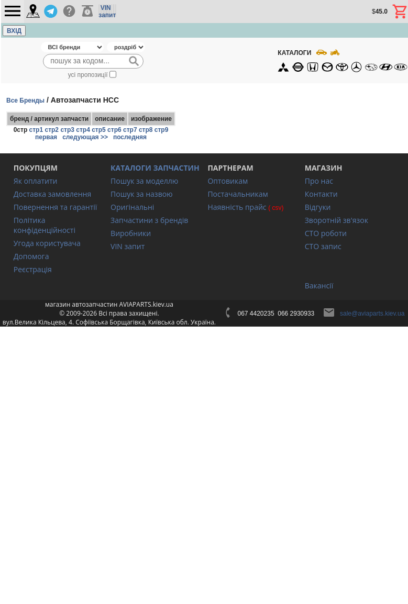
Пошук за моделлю (144, 181)
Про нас (319, 181)
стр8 (146, 129)
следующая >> (85, 137)
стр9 (162, 129)
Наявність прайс (236, 207)
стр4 (83, 129)
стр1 (36, 129)
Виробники (131, 233)
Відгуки (318, 207)
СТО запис (323, 246)
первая (46, 137)
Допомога (31, 256)
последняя (130, 137)
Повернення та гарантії (55, 207)
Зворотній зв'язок (336, 220)
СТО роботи (326, 233)
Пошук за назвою (142, 194)
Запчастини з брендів (149, 220)
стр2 (52, 129)
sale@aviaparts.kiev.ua (372, 313)
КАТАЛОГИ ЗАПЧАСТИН (155, 168)
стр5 (99, 129)
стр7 (130, 129)
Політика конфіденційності (44, 225)
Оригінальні (132, 207)
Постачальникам (237, 194)
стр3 (67, 129)
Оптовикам (227, 181)
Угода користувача (47, 243)
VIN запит (128, 246)
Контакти (321, 194)
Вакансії (319, 285)
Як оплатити (36, 181)
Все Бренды (25, 100)
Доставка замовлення (52, 194)
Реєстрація (33, 269)
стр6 (114, 129)
